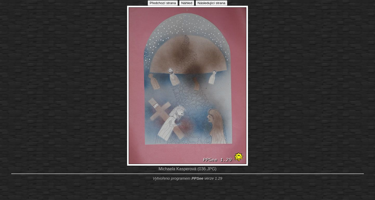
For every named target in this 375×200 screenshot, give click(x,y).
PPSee (197, 178)
